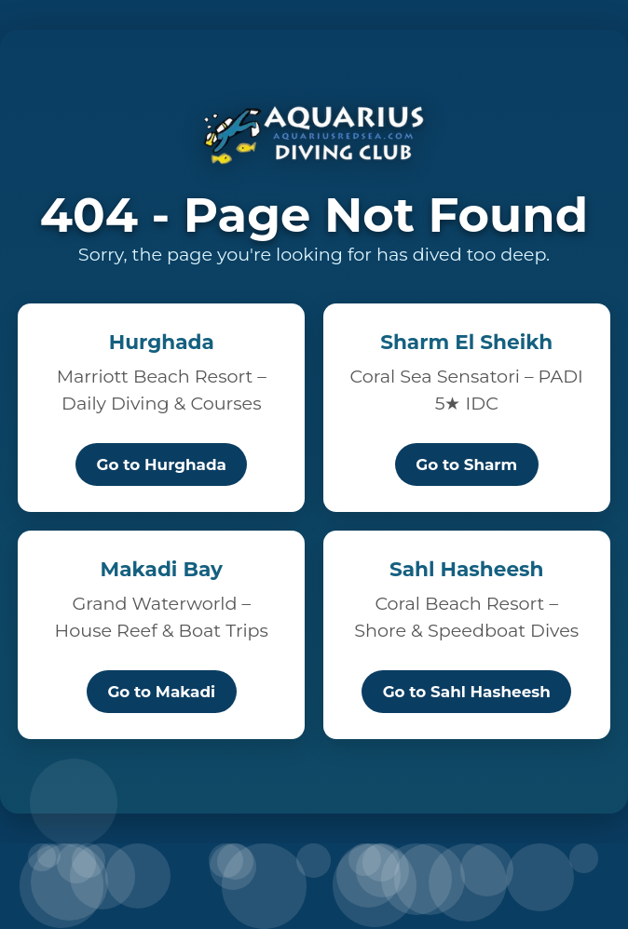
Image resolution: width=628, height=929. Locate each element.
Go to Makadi (161, 691)
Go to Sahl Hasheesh (467, 691)
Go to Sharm (466, 464)
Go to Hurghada (161, 464)
